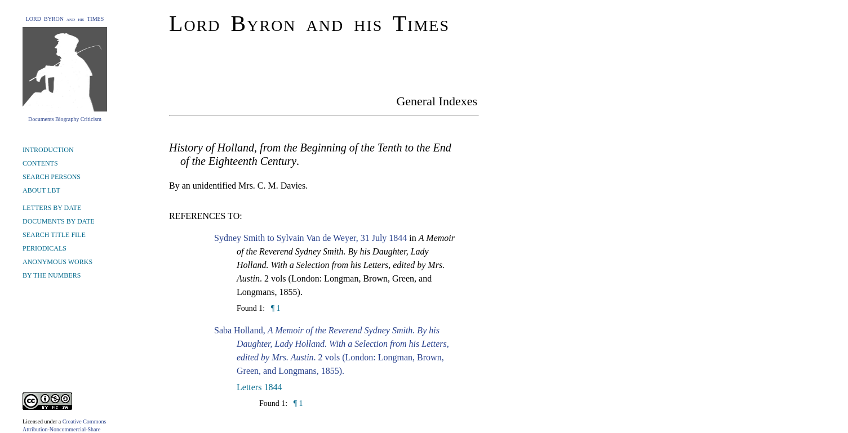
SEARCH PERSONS (52, 177)
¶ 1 (274, 308)
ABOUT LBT (41, 190)
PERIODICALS (44, 248)
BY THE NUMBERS (52, 275)
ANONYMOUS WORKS (57, 262)
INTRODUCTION (48, 150)
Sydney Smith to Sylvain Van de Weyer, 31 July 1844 (310, 238)
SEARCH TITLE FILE (54, 235)
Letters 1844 (259, 387)
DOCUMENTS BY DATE (59, 221)
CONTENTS (40, 163)
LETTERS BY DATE (52, 208)
